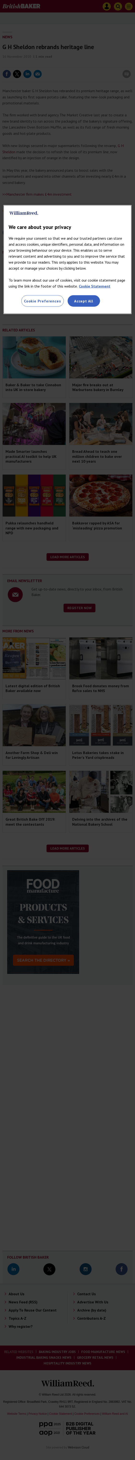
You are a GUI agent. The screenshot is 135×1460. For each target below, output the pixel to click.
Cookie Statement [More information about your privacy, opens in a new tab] (94, 286)
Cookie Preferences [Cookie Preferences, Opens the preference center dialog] (42, 300)
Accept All (83, 300)
